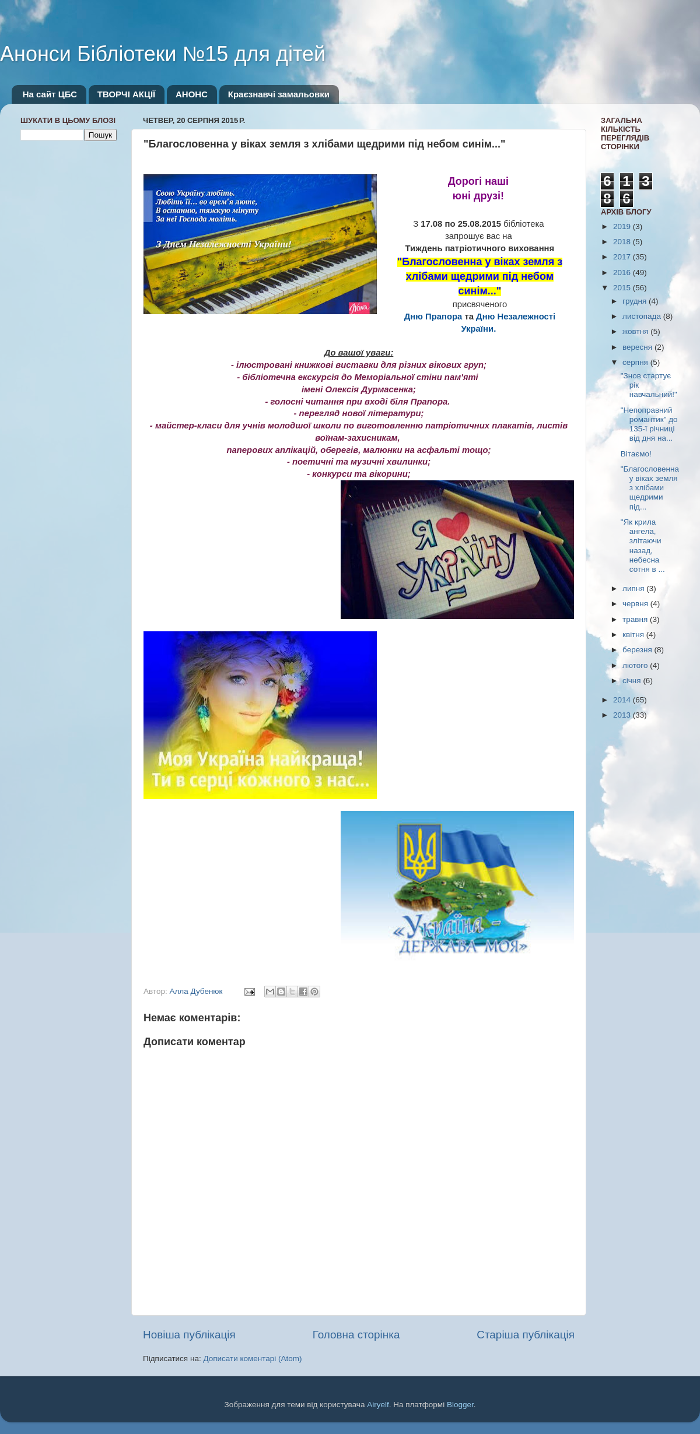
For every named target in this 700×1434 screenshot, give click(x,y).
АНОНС (192, 94)
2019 (623, 226)
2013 (623, 715)
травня (636, 619)
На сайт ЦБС (50, 94)
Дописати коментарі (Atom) (252, 1358)
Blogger (460, 1404)
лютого (636, 665)
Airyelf (378, 1404)
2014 (623, 699)
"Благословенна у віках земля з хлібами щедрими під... (650, 488)
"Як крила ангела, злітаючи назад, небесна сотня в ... (643, 546)
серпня (636, 362)
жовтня (636, 331)
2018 (623, 241)
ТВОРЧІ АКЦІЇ (126, 94)
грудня (635, 301)
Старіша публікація (526, 1334)
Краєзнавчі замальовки (279, 94)
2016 (623, 272)
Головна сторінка (356, 1334)
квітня (634, 634)
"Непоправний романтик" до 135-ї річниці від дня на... (649, 424)
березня (638, 649)
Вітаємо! (636, 453)
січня (632, 680)
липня (634, 588)
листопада (642, 316)
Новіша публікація (189, 1334)
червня (636, 603)
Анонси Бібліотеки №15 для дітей (163, 54)
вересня (638, 347)
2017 (623, 256)
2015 (623, 287)
